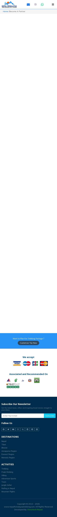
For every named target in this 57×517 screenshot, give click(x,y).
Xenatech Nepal (34, 509)
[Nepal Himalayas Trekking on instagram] (18, 429)
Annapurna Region (9, 451)
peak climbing (7, 472)
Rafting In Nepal (8, 488)
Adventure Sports (8, 478)
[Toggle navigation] (53, 4)
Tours (3, 482)
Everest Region (7, 454)
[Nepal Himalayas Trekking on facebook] (3, 429)
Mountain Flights (8, 491)
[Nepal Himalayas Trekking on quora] (22, 429)
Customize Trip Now (28, 343)
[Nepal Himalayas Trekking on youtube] (13, 429)
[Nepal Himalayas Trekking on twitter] (8, 429)
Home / (6, 11)
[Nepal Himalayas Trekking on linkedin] (27, 429)
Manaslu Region (8, 457)
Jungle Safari (6, 485)
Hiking (3, 475)
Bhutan (4, 448)
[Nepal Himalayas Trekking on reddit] (32, 429)
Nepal (3, 441)
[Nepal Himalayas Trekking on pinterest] (37, 429)
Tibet (3, 444)
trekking (4, 469)
